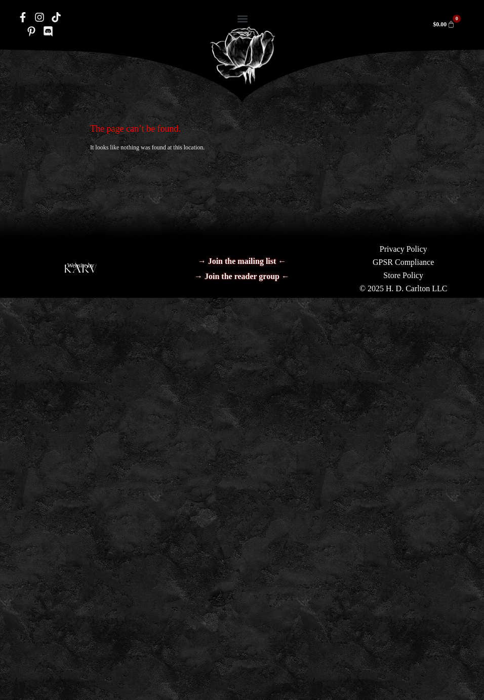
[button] (242, 18)
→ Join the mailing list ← (242, 261)
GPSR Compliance (403, 262)
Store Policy (403, 275)
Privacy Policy (403, 249)
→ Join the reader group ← (242, 276)
